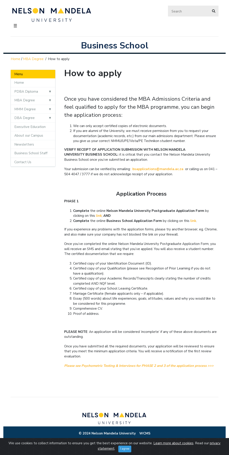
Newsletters (24, 144)
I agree (124, 449)
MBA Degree (33, 59)
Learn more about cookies (173, 443)
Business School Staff (30, 153)
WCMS (145, 433)
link (99, 215)
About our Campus (28, 135)
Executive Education (30, 127)
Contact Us (22, 162)
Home (15, 59)
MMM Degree (25, 109)
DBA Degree (24, 118)
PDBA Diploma (26, 91)
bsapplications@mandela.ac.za (157, 169)
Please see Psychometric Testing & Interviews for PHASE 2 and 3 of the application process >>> (139, 365)
